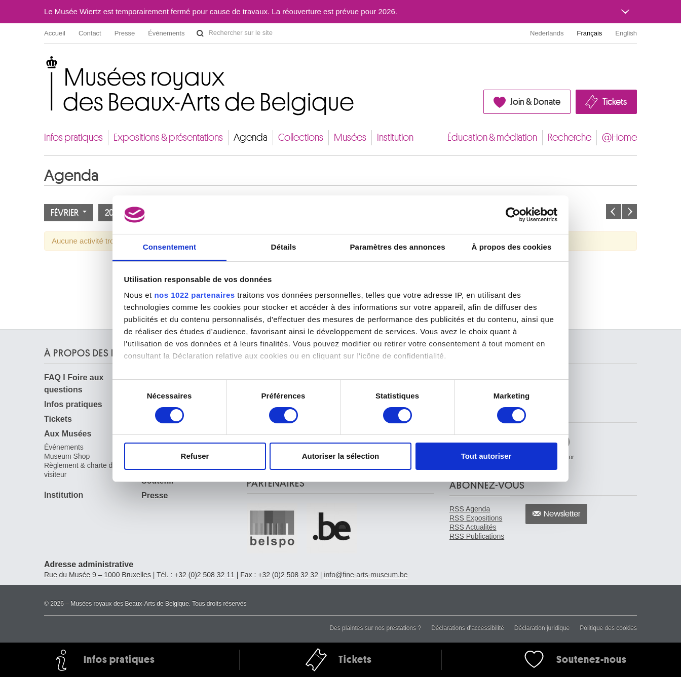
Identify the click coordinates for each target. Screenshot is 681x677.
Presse (125, 33)
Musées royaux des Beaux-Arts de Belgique (45, 65)
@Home (619, 137)
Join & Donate (535, 101)
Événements (166, 33)
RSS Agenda (469, 509)
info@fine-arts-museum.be (365, 575)
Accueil (54, 33)
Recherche (569, 137)
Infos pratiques (73, 137)
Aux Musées (67, 433)
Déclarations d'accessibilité (467, 627)
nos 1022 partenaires (194, 295)
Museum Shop (67, 456)
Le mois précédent (613, 211)
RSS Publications (476, 536)
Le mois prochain (629, 211)
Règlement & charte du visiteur (80, 470)
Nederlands (547, 33)
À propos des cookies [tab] (512, 247)
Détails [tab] (283, 247)
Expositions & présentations (168, 137)
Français (589, 33)
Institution (395, 137)
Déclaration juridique (542, 627)
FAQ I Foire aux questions (73, 383)
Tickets (614, 101)
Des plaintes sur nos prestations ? (375, 627)
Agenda (251, 137)
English (626, 33)
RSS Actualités (473, 527)
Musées (350, 137)
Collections (300, 137)
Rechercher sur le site (200, 33)
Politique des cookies (608, 627)
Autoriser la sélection (341, 456)
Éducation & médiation (492, 137)
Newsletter (562, 514)
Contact (90, 33)
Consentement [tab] (169, 247)
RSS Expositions (475, 518)
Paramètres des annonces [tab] (397, 247)
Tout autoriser (486, 456)
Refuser (195, 456)
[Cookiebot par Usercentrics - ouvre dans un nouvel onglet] (513, 214)
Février (69, 212)
